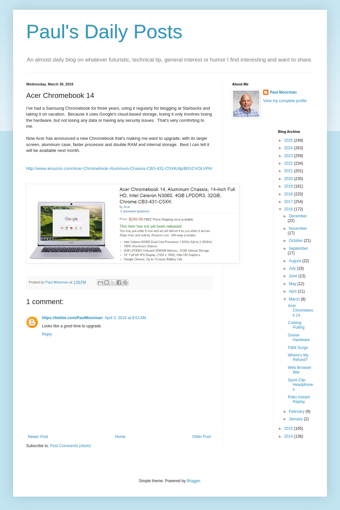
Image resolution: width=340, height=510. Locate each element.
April (293, 291)
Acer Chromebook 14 (300, 310)
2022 (289, 163)
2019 (289, 186)
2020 (289, 178)
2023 (289, 156)
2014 (289, 436)
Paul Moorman (283, 92)
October (296, 240)
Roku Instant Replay (299, 399)
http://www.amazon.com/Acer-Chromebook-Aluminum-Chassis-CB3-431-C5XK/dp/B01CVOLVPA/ (119, 168)
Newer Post (38, 436)
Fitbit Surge (298, 347)
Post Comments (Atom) (70, 446)
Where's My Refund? (298, 357)
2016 (289, 209)
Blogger (193, 481)
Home (120, 436)
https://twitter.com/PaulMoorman (72, 318)
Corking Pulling (296, 325)
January (296, 419)
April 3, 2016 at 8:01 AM (125, 318)
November (298, 228)
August (295, 261)
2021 (289, 171)
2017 (289, 201)
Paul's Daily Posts (104, 32)
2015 (289, 428)
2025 (289, 140)
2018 (289, 194)
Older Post (201, 436)
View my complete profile (285, 101)
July (293, 268)
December (298, 216)
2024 (289, 148)
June (293, 276)
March (295, 299)
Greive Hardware (299, 337)
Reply (47, 334)
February (297, 411)
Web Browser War (299, 369)
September (298, 248)
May (293, 284)
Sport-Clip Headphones (300, 385)
